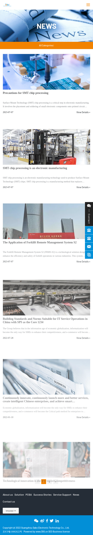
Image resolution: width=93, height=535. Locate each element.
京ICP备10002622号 (12, 532)
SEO (50, 531)
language (9, 511)
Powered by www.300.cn (36, 531)
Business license (61, 531)
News (46, 25)
